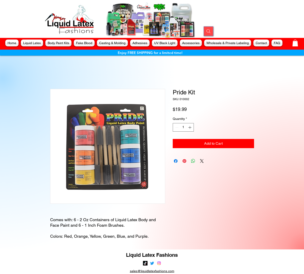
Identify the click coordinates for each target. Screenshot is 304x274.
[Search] (208, 31)
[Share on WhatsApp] (193, 161)
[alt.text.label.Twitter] (152, 263)
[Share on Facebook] (175, 161)
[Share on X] (202, 161)
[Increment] (190, 127)
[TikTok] (145, 263)
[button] (295, 43)
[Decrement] (176, 127)
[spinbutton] (183, 127)
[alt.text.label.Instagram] (159, 263)
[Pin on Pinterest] (184, 161)
